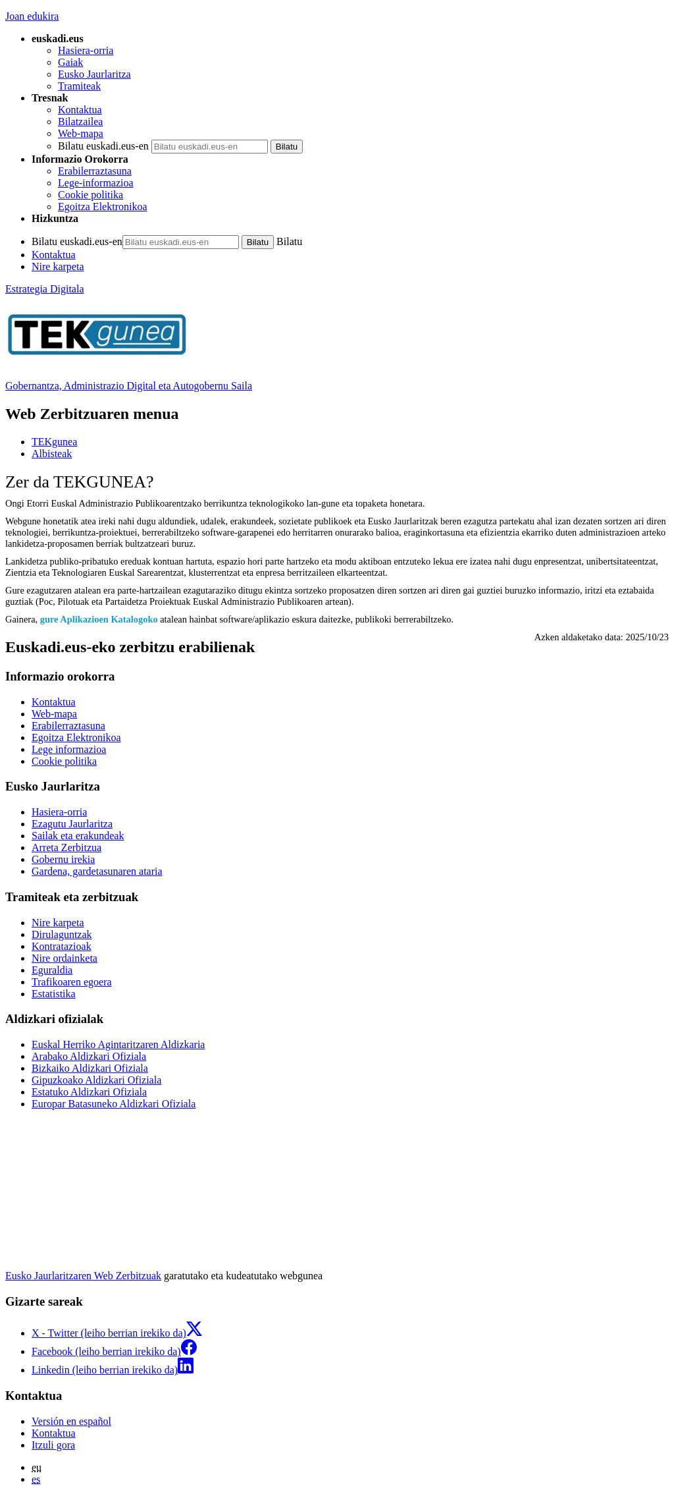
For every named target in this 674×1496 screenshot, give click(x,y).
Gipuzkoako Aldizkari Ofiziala (96, 1080)
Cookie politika (90, 194)
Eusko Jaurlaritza (94, 74)
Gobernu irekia (63, 859)
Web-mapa (80, 133)
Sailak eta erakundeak (78, 835)
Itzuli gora (53, 1445)
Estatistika (54, 993)
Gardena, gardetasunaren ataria (97, 871)
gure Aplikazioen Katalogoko (99, 619)
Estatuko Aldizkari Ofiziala (89, 1091)
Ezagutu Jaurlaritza (72, 823)
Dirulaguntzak (62, 934)
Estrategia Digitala (44, 288)
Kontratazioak (61, 946)
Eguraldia (52, 970)
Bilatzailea (80, 121)
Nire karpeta (58, 266)
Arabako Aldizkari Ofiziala (89, 1056)
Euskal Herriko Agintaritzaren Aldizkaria (118, 1044)
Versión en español (71, 1421)
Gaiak (70, 62)
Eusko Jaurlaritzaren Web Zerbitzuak (83, 1275)
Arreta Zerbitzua (66, 847)
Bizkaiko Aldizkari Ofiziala (90, 1068)
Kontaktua (80, 109)
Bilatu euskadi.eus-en (103, 146)
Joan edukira (32, 16)
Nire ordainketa (64, 958)
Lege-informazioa (96, 182)
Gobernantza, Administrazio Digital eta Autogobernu (128, 385)
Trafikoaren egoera (72, 981)
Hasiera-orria (85, 50)
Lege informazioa (69, 749)
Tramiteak (79, 86)
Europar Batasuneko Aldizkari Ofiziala (113, 1103)
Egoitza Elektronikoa (102, 206)
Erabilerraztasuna (95, 171)
